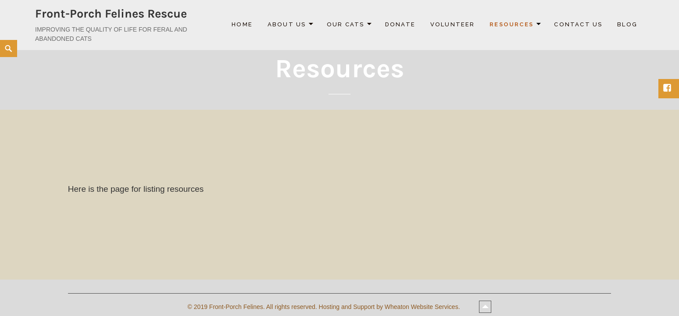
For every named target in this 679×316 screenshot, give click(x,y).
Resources (511, 24)
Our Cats (346, 24)
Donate (400, 24)
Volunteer (452, 24)
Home (242, 24)
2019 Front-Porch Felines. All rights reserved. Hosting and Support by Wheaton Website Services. (328, 306)
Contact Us (578, 24)
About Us (287, 24)
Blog (627, 24)
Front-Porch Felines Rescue (111, 14)
